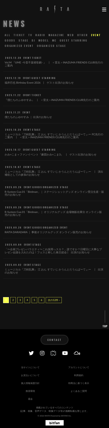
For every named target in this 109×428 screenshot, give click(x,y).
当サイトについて (30, 367)
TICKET (19, 35)
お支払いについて (30, 375)
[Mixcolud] (77, 353)
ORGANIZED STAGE (51, 46)
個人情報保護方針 (30, 383)
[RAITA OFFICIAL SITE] (54, 9)
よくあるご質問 (79, 391)
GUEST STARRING (73, 40)
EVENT (96, 35)
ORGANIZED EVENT (19, 46)
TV (30, 35)
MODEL (43, 40)
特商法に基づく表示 (78, 383)
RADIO (40, 35)
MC (54, 40)
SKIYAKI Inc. (66, 416)
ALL (7, 35)
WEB (70, 35)
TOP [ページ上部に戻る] (104, 326)
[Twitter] (31, 353)
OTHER (82, 35)
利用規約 (78, 375)
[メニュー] (104, 10)
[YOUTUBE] (65, 353)
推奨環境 (30, 391)
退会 (30, 398)
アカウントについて (78, 367)
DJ (33, 40)
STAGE (24, 40)
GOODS (10, 40)
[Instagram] (42, 353)
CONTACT (54, 340)
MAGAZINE (56, 35)
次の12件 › (54, 300)
